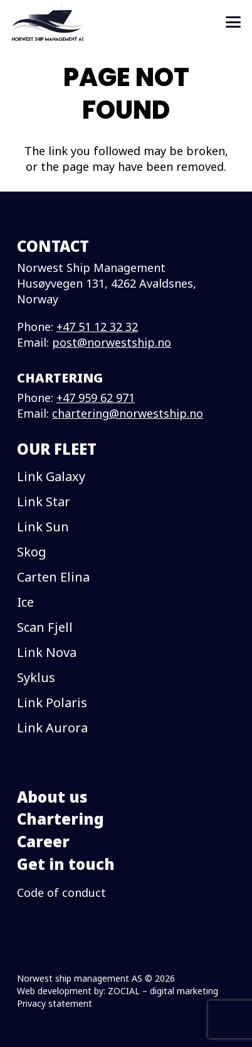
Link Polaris (52, 702)
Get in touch (66, 864)
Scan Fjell (45, 627)
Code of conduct (61, 892)
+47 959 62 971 (95, 397)
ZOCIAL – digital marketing (163, 991)
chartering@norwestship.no (127, 413)
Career (43, 841)
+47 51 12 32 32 (97, 326)
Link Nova (46, 652)
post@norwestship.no (111, 342)
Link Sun (43, 526)
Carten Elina (53, 576)
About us (52, 796)
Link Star (43, 501)
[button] (233, 22)
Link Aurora (52, 727)
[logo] (47, 22)
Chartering (60, 818)
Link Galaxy (51, 476)
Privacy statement (54, 1003)
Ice (25, 602)
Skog (31, 551)
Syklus (36, 677)
